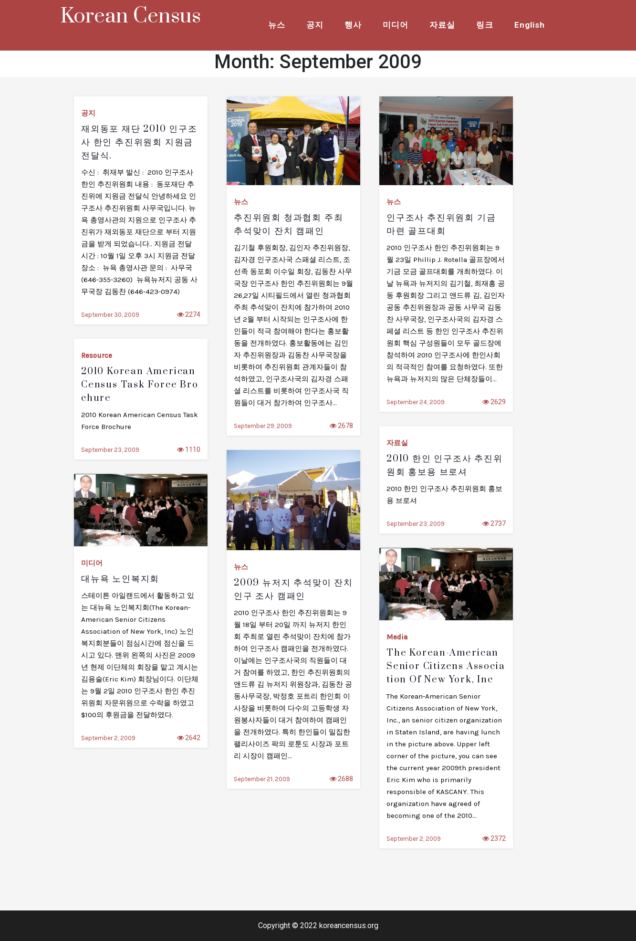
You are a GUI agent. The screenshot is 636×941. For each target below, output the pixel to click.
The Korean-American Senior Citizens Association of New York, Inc (445, 666)
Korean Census (130, 16)
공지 (314, 25)
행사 (353, 25)
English (529, 25)
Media (396, 637)
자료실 (442, 25)
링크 (484, 25)
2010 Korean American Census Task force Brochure (139, 385)
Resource (96, 355)
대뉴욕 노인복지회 (120, 579)
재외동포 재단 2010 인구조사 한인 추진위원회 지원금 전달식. (139, 142)
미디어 (395, 25)
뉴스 (276, 25)
